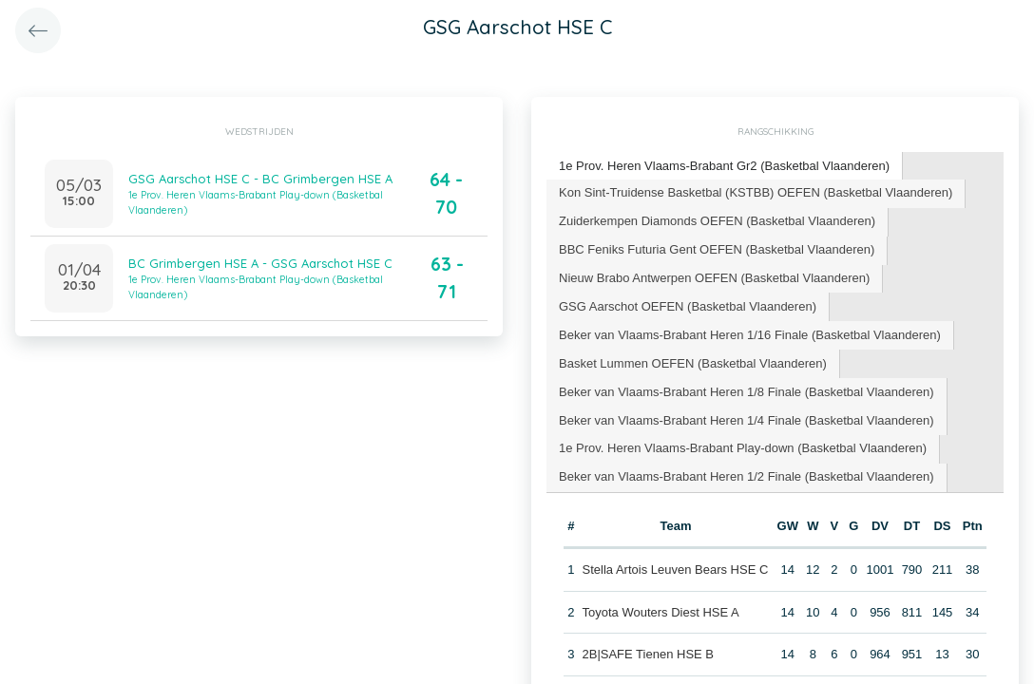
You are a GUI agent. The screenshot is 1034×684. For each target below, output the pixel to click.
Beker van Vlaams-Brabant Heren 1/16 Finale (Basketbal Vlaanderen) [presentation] (750, 335)
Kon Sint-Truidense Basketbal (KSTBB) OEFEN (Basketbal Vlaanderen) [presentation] (755, 192)
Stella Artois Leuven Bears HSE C (676, 569)
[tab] (724, 166)
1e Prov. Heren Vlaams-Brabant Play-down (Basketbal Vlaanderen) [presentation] (743, 448)
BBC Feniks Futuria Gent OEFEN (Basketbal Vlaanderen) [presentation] (716, 249)
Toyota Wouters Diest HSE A (661, 612)
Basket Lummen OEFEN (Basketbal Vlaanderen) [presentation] (693, 363)
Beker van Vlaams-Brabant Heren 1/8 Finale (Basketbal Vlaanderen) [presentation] (746, 392)
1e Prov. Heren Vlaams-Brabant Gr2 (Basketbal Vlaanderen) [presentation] (724, 166)
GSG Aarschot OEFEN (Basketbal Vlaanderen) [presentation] (687, 306)
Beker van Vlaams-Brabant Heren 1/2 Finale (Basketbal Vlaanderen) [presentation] (746, 476)
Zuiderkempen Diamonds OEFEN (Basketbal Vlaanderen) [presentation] (717, 221)
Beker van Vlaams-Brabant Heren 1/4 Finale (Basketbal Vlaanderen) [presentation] (746, 420)
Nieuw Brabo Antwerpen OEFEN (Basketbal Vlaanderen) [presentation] (714, 278)
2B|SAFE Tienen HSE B (649, 654)
